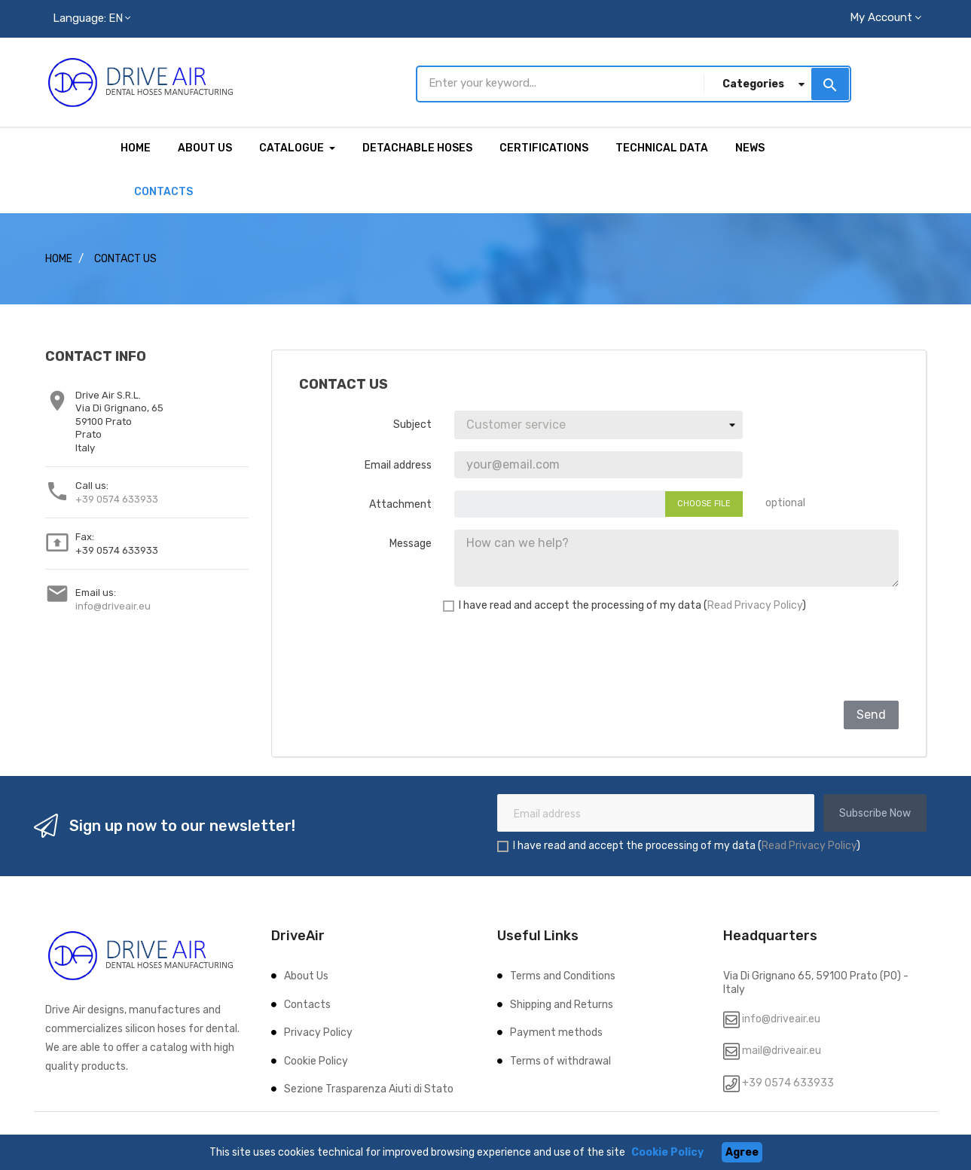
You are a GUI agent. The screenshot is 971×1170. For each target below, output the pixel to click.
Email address (398, 463)
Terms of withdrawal (560, 1058)
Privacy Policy (318, 1031)
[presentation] (784, 657)
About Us (306, 974)
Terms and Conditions (562, 974)
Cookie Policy (316, 1058)
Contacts (307, 1002)
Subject (412, 422)
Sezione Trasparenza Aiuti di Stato (368, 1087)
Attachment (400, 502)
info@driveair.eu (113, 603)
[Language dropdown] (91, 19)
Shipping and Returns (561, 1002)
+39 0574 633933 (116, 497)
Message (410, 541)
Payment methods (556, 1031)
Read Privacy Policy (754, 603)
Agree (742, 1152)
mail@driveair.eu (781, 1049)
